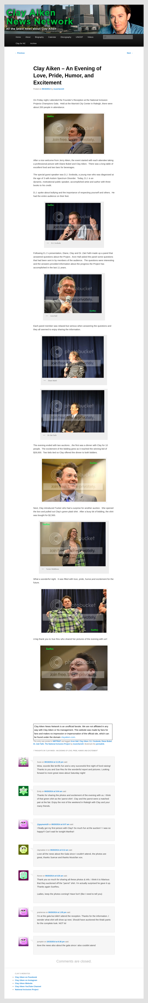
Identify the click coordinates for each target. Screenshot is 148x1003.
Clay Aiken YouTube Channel (28, 986)
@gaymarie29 (43, 824)
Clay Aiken (84, 741)
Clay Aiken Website (23, 983)
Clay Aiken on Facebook (26, 977)
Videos (90, 37)
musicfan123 (58, 89)
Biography (39, 37)
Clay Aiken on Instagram (26, 980)
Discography (66, 37)
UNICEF (79, 37)
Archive (33, 43)
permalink (100, 744)
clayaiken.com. (68, 737)
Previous (20, 53)
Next (130, 53)
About (27, 37)
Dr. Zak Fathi (38, 744)
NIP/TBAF (57, 741)
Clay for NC (21, 43)
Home (18, 37)
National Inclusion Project (26, 989)
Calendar (52, 37)
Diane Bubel (107, 741)
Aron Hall (74, 741)
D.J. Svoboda (95, 741)
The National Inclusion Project (57, 744)
